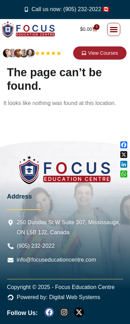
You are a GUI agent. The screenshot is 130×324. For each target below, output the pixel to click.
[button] (113, 29)
